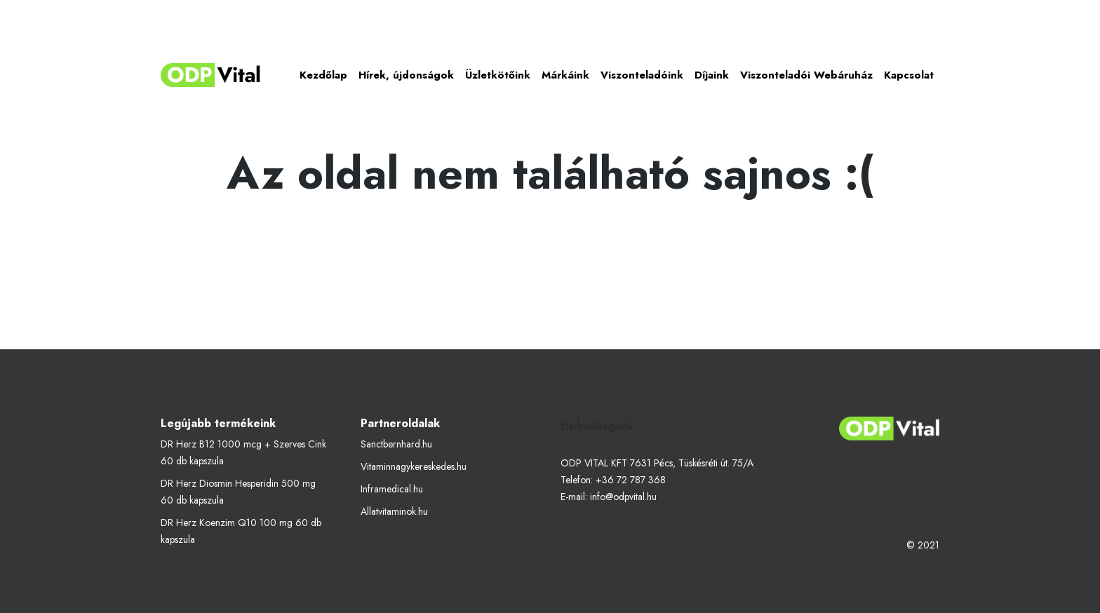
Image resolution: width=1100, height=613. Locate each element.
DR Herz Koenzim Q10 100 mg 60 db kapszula (241, 531)
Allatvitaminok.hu (394, 511)
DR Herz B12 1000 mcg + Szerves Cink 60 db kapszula (243, 452)
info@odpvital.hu (623, 497)
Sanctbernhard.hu (396, 444)
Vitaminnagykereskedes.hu (414, 466)
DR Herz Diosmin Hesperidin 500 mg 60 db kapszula (238, 491)
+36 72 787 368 (631, 480)
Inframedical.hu (392, 489)
